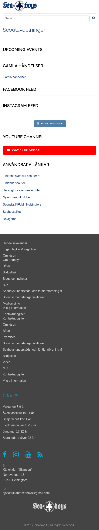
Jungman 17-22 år (15, 431)
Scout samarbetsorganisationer (24, 297)
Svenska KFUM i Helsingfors (22, 204)
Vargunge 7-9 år (13, 406)
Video (7, 362)
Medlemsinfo (11, 303)
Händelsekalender (15, 243)
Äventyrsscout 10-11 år (18, 413)
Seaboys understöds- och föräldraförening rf (32, 291)
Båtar (6, 266)
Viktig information (14, 307)
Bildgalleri (9, 272)
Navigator (9, 219)
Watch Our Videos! (23, 150)
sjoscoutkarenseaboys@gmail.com (26, 493)
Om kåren (9, 255)
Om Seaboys (11, 259)
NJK (6, 285)
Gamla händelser (14, 77)
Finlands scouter (14, 183)
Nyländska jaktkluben (17, 197)
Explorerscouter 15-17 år (19, 425)
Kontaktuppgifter (14, 314)
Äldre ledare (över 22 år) (19, 437)
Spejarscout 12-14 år (17, 419)
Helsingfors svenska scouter (22, 190)
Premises (9, 337)
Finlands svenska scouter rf (21, 175)
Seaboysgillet (12, 211)
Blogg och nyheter (15, 278)
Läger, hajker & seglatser (19, 249)
